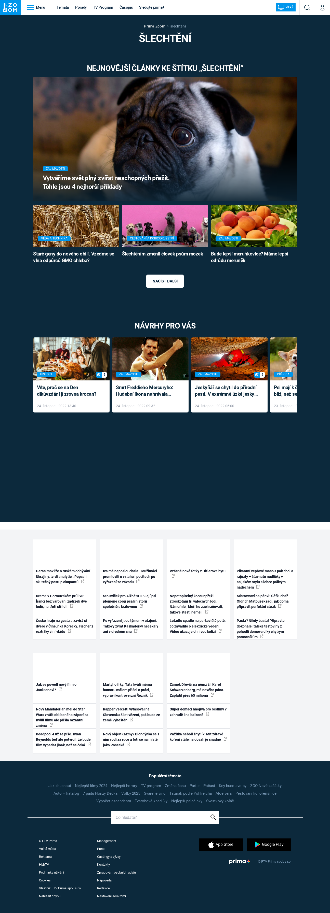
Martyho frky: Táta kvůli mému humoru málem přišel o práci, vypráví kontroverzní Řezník (128, 689)
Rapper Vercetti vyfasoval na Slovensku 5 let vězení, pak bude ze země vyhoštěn (131, 714)
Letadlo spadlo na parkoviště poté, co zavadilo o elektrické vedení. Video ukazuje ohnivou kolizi (198, 626)
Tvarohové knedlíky (151, 801)
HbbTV (44, 864)
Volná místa (47, 849)
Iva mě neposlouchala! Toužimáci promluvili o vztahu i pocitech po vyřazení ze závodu (130, 576)
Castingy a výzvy (109, 857)
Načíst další (165, 281)
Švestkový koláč (220, 801)
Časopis (126, 7)
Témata (63, 7)
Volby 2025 (130, 793)
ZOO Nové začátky (266, 785)
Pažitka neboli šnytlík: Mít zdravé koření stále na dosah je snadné (198, 736)
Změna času (175, 785)
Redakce (103, 888)
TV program (151, 785)
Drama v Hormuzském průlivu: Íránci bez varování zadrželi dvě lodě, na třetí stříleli (61, 601)
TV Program (103, 7)
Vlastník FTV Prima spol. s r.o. (60, 888)
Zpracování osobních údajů (116, 872)
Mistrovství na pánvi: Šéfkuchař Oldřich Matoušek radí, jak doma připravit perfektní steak (263, 601)
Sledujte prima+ (151, 7)
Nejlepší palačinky (186, 801)
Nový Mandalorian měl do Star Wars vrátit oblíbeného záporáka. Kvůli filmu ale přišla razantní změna (62, 717)
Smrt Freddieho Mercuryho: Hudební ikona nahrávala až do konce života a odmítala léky (146, 391)
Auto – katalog (66, 793)
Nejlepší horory (124, 785)
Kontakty (103, 864)
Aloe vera (224, 793)
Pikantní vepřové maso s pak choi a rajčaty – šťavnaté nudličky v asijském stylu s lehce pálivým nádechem (265, 579)
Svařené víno (155, 793)
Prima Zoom (154, 26)
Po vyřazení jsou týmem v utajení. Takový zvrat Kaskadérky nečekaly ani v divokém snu (130, 626)
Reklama (45, 857)
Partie (195, 785)
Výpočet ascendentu (113, 801)
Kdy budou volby (232, 785)
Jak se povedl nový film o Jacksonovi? (56, 687)
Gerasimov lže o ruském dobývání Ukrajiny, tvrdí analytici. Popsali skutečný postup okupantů (63, 576)
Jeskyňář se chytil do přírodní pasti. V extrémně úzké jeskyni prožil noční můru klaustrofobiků (226, 391)
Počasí (209, 785)
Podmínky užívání (51, 872)
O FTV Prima (48, 841)
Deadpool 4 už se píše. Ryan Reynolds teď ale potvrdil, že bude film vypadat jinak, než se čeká (63, 739)
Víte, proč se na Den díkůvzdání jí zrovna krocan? (66, 391)
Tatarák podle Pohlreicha (190, 793)
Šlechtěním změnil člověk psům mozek (162, 254)
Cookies (45, 880)
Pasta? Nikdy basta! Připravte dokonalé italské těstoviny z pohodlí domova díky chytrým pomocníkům (261, 629)
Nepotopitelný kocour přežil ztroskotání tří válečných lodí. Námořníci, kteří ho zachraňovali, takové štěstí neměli (196, 604)
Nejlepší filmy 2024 (91, 785)
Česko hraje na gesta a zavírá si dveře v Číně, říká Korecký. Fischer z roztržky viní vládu (64, 626)
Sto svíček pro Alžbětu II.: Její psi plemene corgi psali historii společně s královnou (129, 601)
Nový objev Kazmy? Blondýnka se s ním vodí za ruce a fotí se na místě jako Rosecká (131, 739)
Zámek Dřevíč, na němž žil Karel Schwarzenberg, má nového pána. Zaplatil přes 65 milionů (197, 689)
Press (101, 849)
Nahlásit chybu (49, 896)
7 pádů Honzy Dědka (100, 793)
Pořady (81, 7)
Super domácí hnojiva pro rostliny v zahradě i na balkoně (198, 712)
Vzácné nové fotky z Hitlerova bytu (198, 573)
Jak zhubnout (59, 785)
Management (106, 841)
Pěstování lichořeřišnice (255, 793)
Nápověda (104, 880)
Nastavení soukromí (111, 896)
